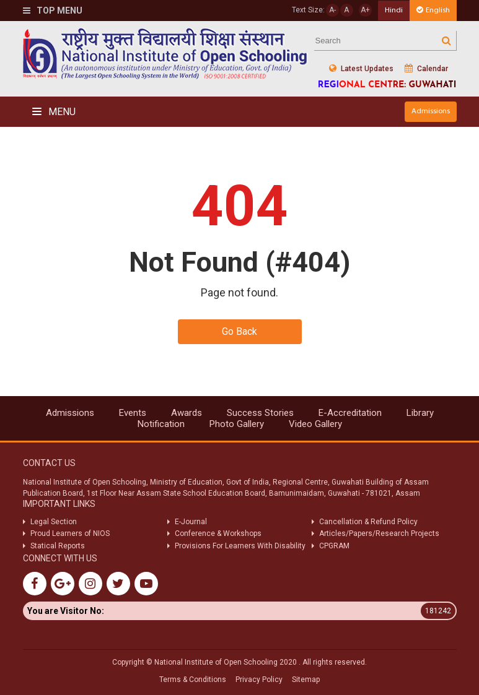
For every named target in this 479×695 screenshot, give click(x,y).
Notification (161, 424)
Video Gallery (315, 424)
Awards (186, 412)
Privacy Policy (259, 679)
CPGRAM (335, 546)
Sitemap (306, 679)
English (433, 10)
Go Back (239, 331)
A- (332, 10)
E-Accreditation (350, 412)
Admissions (430, 111)
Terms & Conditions (192, 679)
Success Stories (260, 412)
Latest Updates (361, 68)
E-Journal (191, 521)
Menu (54, 112)
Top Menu (52, 10)
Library (420, 412)
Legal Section (53, 521)
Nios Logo (165, 53)
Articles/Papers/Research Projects (379, 533)
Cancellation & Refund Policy (368, 521)
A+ (365, 10)
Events (132, 412)
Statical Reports (57, 546)
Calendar (426, 68)
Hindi (394, 10)
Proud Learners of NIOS (70, 533)
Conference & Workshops (218, 533)
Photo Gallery (236, 424)
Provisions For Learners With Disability (240, 546)
